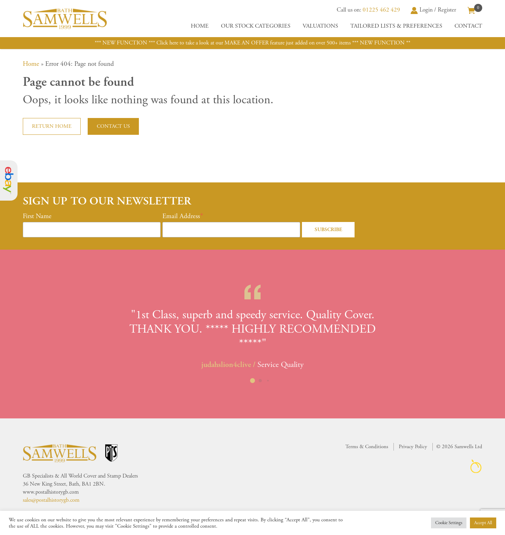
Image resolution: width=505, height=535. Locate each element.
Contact (468, 26)
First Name (37, 216)
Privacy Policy (413, 446)
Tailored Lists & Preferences (396, 26)
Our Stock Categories (255, 26)
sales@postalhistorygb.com (51, 500)
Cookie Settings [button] (448, 523)
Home (200, 26)
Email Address (181, 216)
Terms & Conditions (366, 446)
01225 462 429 (381, 10)
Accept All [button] (483, 523)
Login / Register (433, 10)
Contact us (113, 126)
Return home (52, 126)
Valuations (320, 26)
